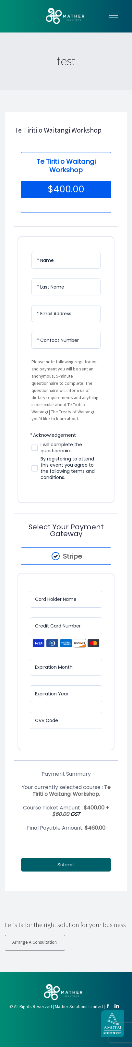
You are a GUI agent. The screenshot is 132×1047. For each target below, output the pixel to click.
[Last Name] (66, 286)
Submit (66, 864)
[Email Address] (66, 313)
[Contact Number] (66, 340)
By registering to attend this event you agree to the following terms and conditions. (68, 468)
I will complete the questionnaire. (61, 448)
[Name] (66, 260)
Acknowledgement (54, 435)
